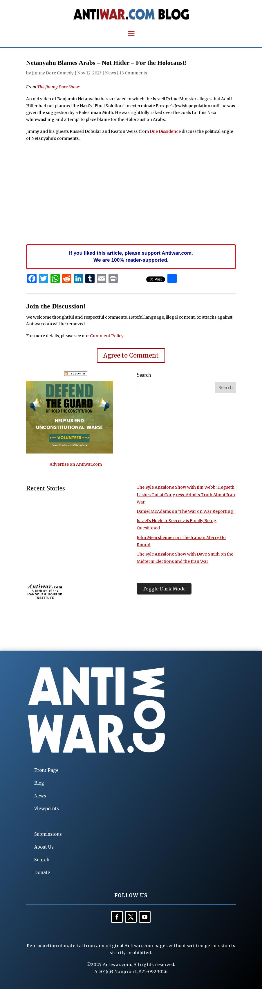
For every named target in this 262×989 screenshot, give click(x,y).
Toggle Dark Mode (164, 589)
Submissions (48, 834)
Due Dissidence (165, 131)
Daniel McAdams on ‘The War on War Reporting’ (185, 511)
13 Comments (133, 73)
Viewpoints (46, 808)
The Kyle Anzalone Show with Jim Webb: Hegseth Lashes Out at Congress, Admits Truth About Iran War (186, 494)
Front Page (46, 770)
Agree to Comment (131, 355)
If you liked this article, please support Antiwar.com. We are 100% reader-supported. (131, 256)
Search (41, 860)
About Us (44, 847)
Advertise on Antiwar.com (76, 464)
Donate (42, 872)
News (110, 73)
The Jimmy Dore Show (58, 87)
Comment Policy (106, 335)
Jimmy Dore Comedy (53, 73)
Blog (39, 783)
